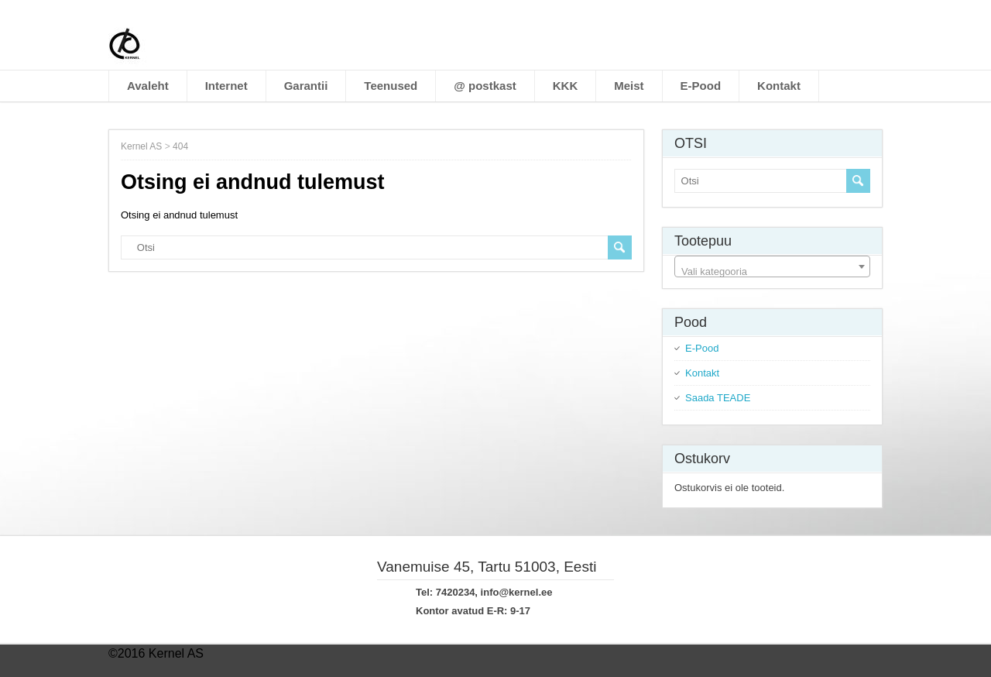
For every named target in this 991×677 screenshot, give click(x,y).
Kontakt (779, 85)
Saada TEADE (717, 398)
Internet (226, 85)
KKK (565, 85)
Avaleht (148, 85)
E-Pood (701, 85)
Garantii (306, 85)
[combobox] (772, 266)
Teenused (390, 85)
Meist (628, 85)
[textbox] (772, 272)
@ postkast (485, 85)
